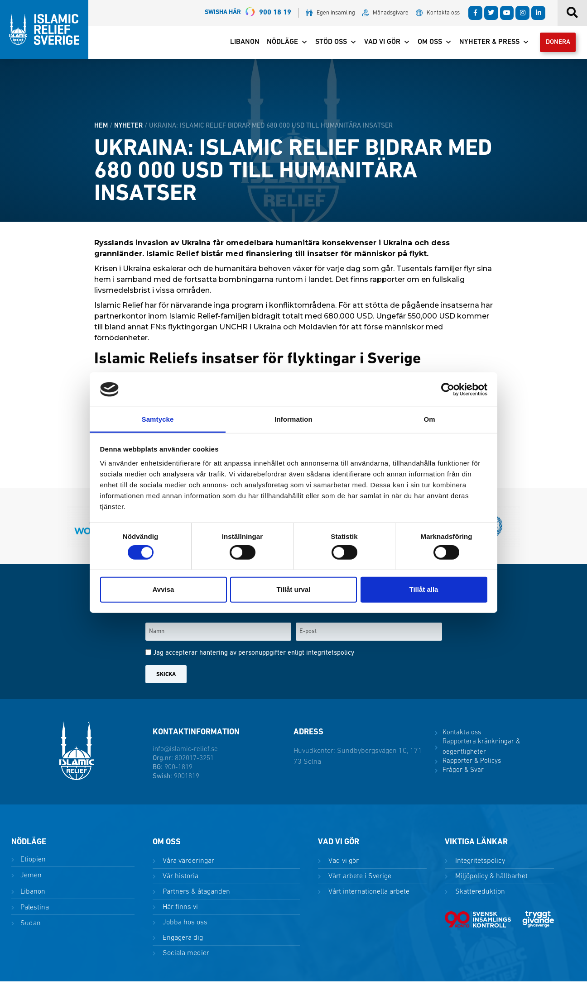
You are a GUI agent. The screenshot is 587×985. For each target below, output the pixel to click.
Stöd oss (329, 44)
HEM (101, 129)
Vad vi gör (380, 44)
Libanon (238, 44)
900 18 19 (248, 13)
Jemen (30, 879)
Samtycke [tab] (158, 419)
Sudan (30, 926)
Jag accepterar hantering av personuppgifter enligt (253, 656)
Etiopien (32, 863)
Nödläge (280, 44)
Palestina (34, 910)
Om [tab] (429, 419)
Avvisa (163, 589)
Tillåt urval (294, 589)
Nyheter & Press (487, 44)
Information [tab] (293, 419)
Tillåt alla (423, 589)
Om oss (428, 44)
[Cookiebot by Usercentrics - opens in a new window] (447, 389)
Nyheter (128, 129)
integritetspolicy (330, 656)
